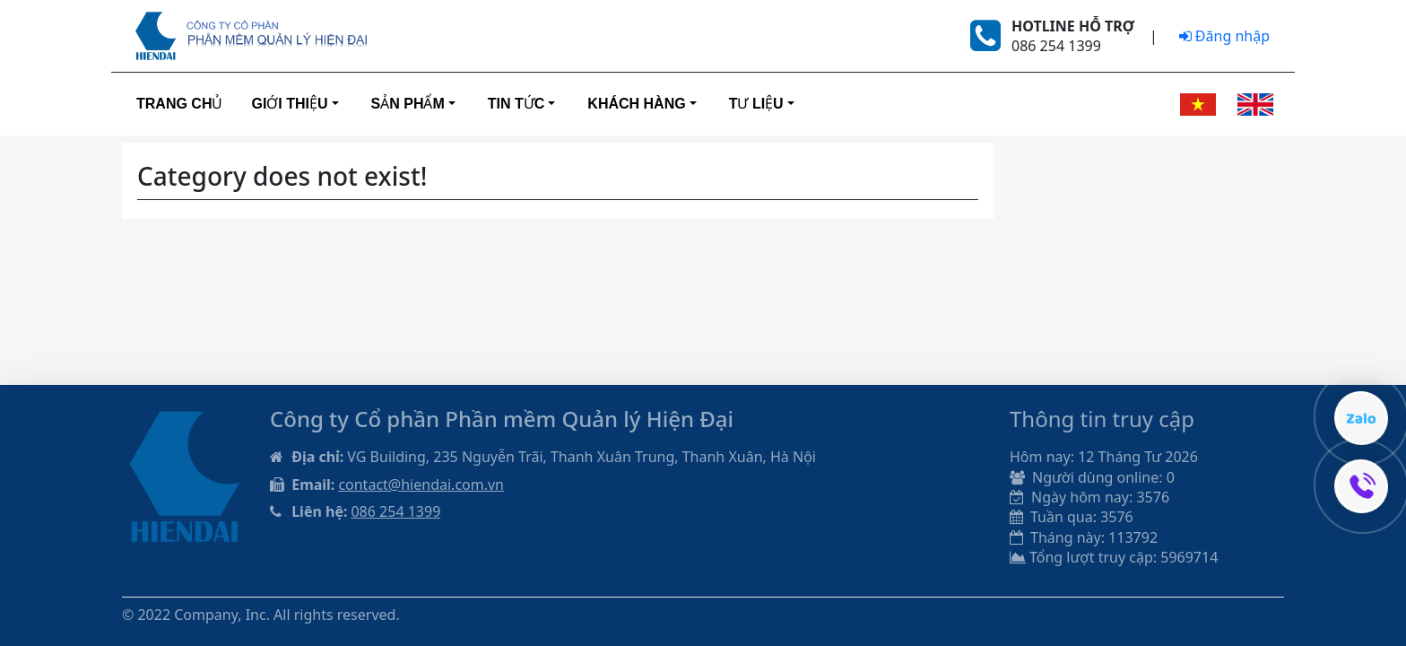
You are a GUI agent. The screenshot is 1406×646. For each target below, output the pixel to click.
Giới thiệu (289, 103)
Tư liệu (756, 103)
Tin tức (516, 103)
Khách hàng (636, 103)
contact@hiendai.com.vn (421, 484)
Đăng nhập (1224, 36)
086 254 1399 (395, 511)
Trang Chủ (179, 103)
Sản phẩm (408, 103)
